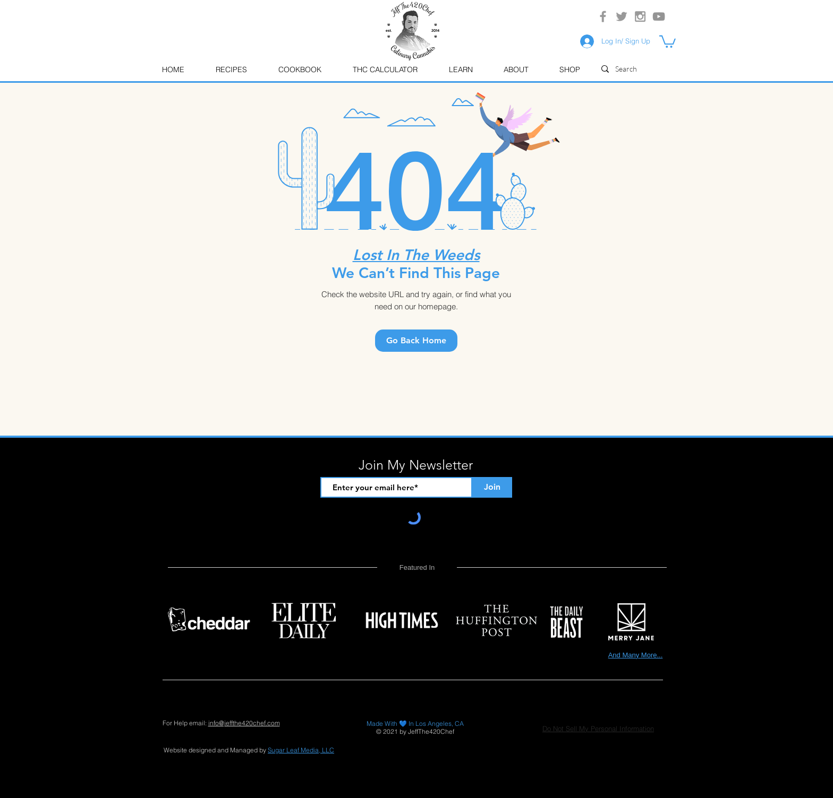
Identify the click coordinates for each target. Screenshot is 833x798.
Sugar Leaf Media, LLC (301, 750)
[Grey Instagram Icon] (640, 16)
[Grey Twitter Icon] (621, 16)
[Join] (492, 487)
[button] (460, 69)
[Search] (642, 69)
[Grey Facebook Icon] (603, 16)
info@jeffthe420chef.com (244, 723)
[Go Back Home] (416, 340)
